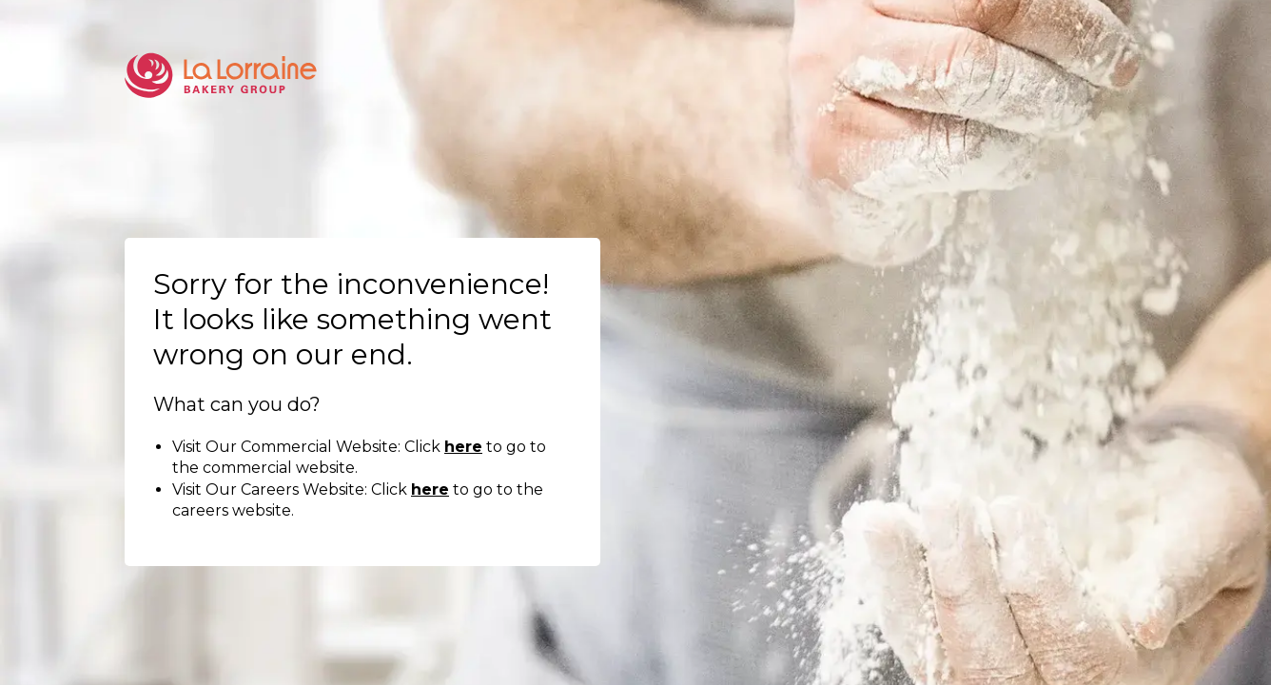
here (463, 447)
